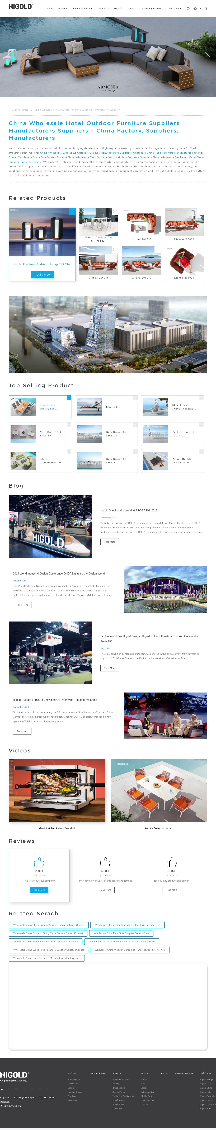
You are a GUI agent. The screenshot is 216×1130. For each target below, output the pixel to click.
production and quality (123, 1098)
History (115, 1085)
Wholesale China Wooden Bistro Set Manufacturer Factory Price (130, 952)
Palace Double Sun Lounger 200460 (182, 461)
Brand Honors (118, 1090)
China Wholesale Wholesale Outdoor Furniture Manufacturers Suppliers (86, 152)
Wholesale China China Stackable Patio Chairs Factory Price (129, 927)
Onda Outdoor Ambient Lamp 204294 (42, 264)
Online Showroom (83, 8)
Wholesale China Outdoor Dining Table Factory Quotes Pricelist (48, 935)
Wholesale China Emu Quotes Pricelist (42, 157)
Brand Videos (118, 1106)
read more (109, 542)
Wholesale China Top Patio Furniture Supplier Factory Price (46, 943)
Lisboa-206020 (184, 277)
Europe (144, 1090)
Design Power (118, 1094)
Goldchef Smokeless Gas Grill (57, 829)
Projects (118, 8)
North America (147, 1102)
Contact (132, 8)
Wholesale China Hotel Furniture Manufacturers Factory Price (47, 960)
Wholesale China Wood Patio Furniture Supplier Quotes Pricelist (48, 952)
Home (50, 8)
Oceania (144, 1106)
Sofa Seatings (74, 1081)
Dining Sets (73, 1085)
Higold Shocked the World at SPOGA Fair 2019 (129, 511)
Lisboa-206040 (142, 277)
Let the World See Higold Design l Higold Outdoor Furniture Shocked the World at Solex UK (150, 639)
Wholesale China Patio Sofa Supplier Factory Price (123, 935)
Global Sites (174, 8)
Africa (144, 1081)
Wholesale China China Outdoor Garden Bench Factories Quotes (49, 927)
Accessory (72, 1102)
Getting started (20, 109)
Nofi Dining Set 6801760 (117, 461)
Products (63, 8)
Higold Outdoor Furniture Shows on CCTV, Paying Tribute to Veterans (55, 700)
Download (117, 1110)
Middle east (146, 1098)
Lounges (72, 1090)
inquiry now (42, 274)
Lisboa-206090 (142, 239)
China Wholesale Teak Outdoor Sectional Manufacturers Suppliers (110, 157)
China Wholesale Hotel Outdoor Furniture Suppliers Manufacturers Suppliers (77, 109)
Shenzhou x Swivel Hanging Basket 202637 (183, 407)
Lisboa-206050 (99, 277)
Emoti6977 (113, 407)
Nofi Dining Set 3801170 (117, 434)
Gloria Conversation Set (51, 461)
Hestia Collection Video (159, 829)
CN (197, 8)
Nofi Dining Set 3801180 (51, 434)
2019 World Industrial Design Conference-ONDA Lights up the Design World (59, 573)
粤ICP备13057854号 (10, 1108)
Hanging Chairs (75, 1094)
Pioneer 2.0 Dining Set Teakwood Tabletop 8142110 (47, 407)
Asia (143, 1085)
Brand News (118, 1102)
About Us (103, 8)
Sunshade (72, 1098)
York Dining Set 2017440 (183, 434)
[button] (8, 57)
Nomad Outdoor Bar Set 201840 (98, 239)
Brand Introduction (121, 1081)
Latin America (147, 1094)
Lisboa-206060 (184, 239)
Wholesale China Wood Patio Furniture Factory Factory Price (123, 943)
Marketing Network (152, 8)
